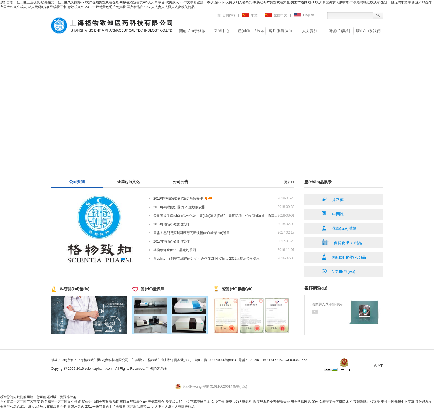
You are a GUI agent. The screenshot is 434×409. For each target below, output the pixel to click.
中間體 (333, 213)
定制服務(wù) (338, 270)
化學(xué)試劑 (339, 227)
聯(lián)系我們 (368, 30)
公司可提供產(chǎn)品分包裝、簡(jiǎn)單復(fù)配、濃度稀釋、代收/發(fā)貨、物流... (215, 216)
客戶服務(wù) (280, 30)
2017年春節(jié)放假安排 (171, 241)
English (304, 15)
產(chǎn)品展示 (251, 30)
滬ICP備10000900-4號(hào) (215, 360)
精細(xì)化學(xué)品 (344, 256)
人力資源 (309, 30)
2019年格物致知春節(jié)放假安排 (178, 198)
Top (377, 365)
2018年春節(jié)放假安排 (171, 224)
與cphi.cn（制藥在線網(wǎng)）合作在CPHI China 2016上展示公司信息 (206, 258)
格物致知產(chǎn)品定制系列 (174, 250)
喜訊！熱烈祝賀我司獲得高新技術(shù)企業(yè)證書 (191, 233)
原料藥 (333, 199)
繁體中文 (276, 15)
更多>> (289, 182)
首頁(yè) (226, 15)
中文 (250, 15)
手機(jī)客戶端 (156, 369)
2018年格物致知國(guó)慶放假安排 (179, 207)
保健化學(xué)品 (342, 242)
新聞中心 (221, 30)
